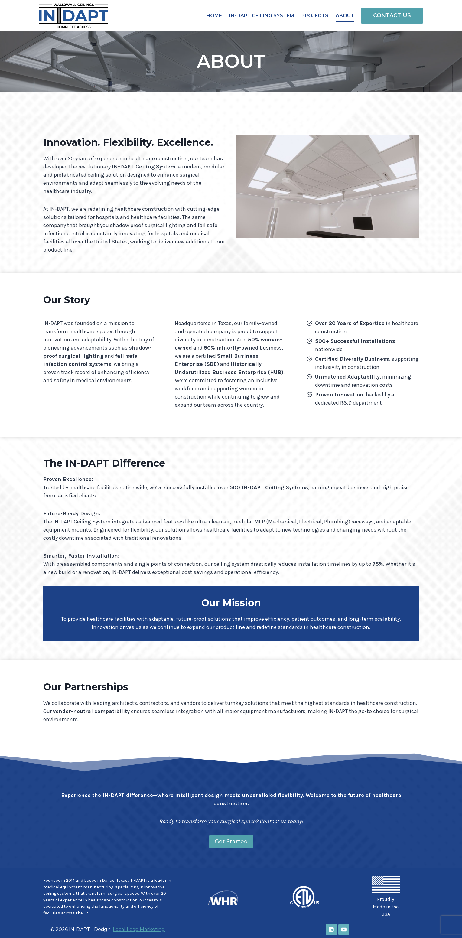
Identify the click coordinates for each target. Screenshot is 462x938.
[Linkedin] (331, 929)
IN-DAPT (137, 880)
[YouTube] (343, 929)
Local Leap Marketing (139, 929)
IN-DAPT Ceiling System (261, 15)
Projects (314, 15)
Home (214, 15)
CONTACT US (392, 15)
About (345, 15)
